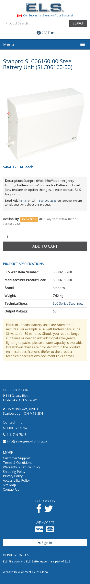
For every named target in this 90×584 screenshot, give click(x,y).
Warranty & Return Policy (21, 467)
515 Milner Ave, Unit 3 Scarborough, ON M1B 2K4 (23, 411)
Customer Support (16, 458)
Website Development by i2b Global (25, 572)
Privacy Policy (13, 476)
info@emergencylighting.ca (27, 441)
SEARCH (78, 23)
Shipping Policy (14, 471)
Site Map (9, 485)
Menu (8, 44)
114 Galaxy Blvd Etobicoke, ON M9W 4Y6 (21, 398)
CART (45, 33)
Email (23, 200)
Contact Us (11, 489)
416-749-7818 (16, 434)
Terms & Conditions (17, 462)
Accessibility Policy (16, 480)
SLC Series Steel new (68, 303)
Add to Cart (45, 246)
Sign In (45, 543)
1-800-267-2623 (46, 200)
